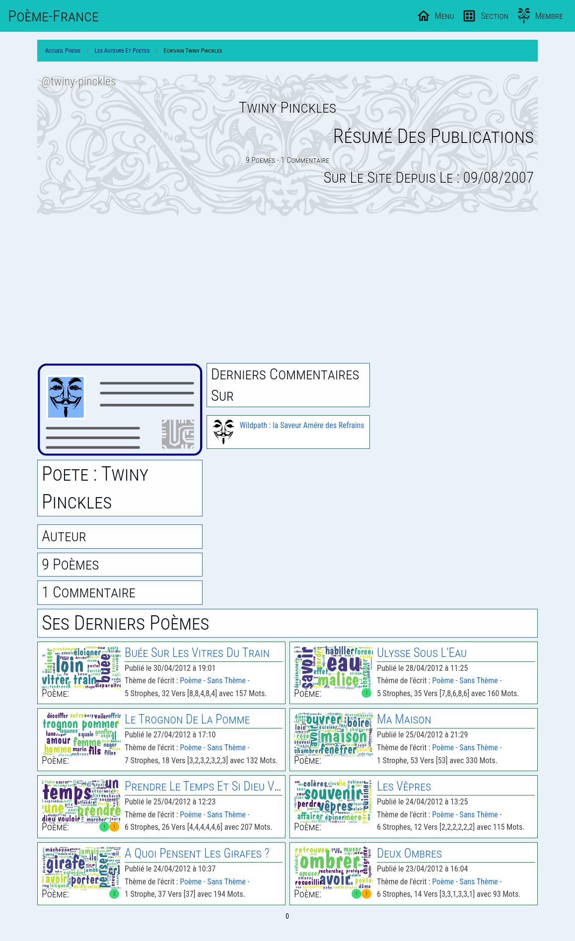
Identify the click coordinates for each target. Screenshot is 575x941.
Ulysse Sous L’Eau (422, 653)
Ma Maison (404, 719)
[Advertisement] (287, 289)
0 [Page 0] (287, 916)
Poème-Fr (53, 15)
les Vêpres (404, 786)
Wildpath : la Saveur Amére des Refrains (302, 425)
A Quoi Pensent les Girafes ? (197, 853)
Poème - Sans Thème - (214, 680)
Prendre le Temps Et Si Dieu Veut (208, 786)
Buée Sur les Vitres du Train (197, 653)
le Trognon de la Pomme (187, 719)
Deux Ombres (409, 853)
